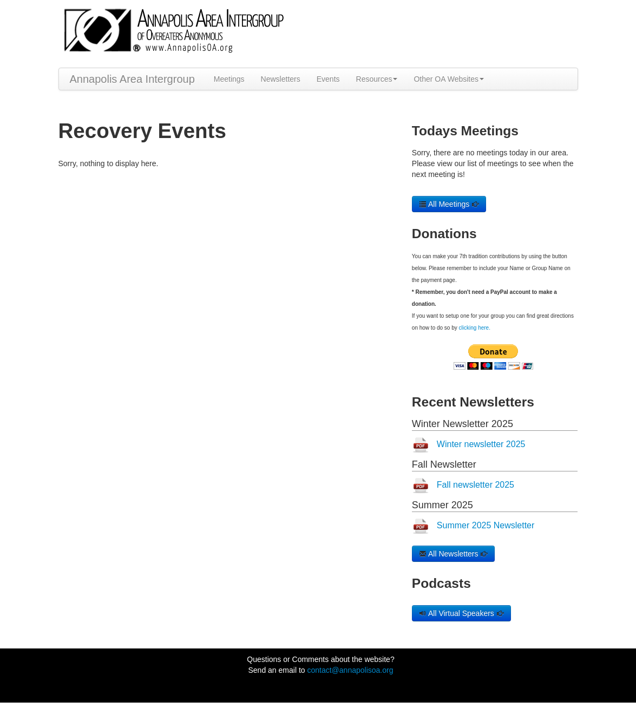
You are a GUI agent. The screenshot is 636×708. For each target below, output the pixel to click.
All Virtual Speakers (461, 613)
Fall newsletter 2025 (475, 484)
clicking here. (474, 328)
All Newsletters (453, 553)
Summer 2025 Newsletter (486, 525)
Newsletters (280, 79)
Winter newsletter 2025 (481, 444)
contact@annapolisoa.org (350, 670)
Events (328, 79)
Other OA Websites (449, 79)
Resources (377, 79)
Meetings (229, 79)
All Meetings (449, 204)
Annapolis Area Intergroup (132, 79)
